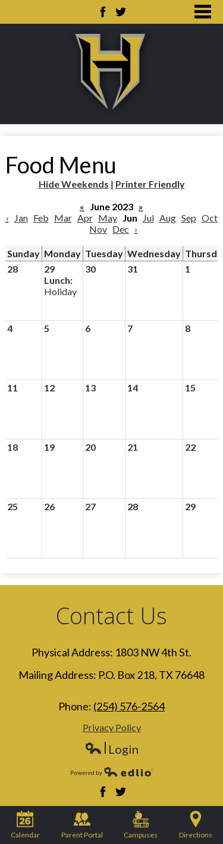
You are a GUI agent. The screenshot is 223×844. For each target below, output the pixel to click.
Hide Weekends (74, 183)
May (107, 217)
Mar (63, 217)
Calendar (25, 825)
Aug (167, 217)
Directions (195, 825)
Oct (210, 217)
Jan (21, 217)
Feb (41, 217)
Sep (188, 217)
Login (111, 749)
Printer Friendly (150, 183)
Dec (120, 229)
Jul (148, 217)
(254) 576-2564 (129, 706)
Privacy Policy (112, 727)
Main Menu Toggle (202, 11)
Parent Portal (82, 825)
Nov (98, 229)
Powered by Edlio (111, 771)
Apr (85, 217)
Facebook (103, 12)
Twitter (120, 12)
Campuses (141, 825)
